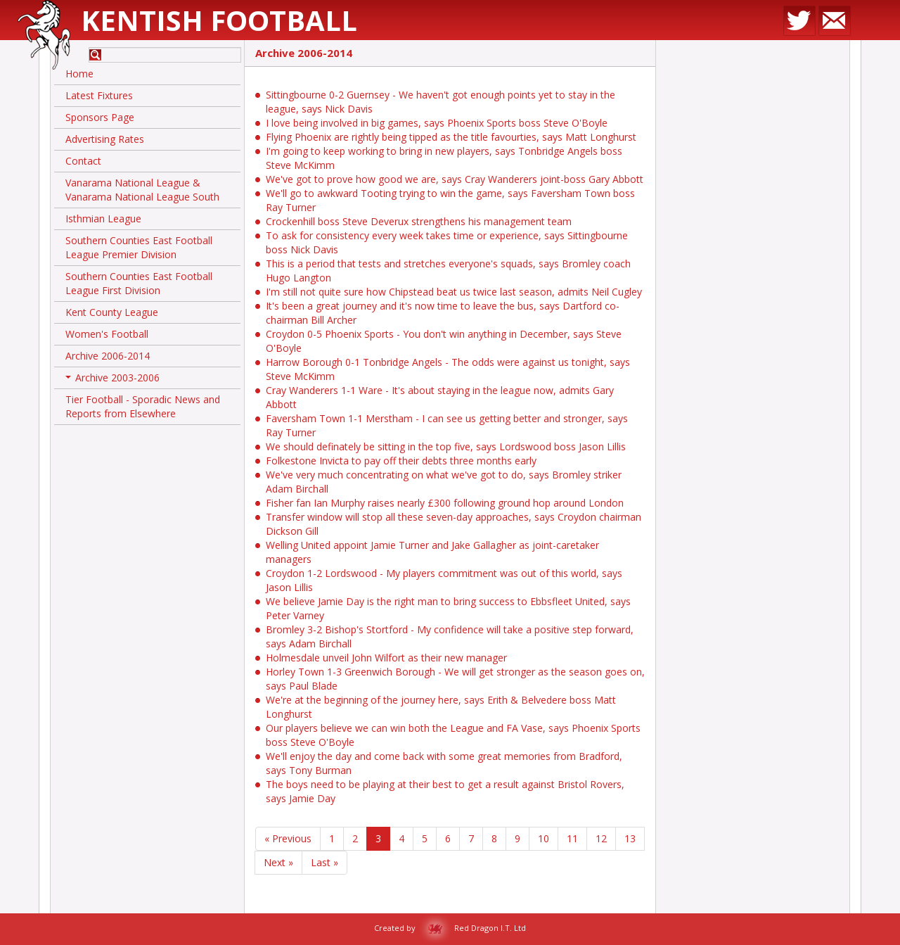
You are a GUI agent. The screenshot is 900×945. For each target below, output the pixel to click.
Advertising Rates (104, 139)
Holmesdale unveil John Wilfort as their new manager (386, 657)
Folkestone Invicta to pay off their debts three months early (401, 460)
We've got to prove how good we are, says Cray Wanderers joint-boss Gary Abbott (454, 179)
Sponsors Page (99, 117)
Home (79, 73)
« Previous (287, 838)
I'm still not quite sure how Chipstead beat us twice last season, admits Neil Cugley (454, 291)
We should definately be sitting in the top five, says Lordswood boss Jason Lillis (446, 446)
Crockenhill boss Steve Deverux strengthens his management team (419, 221)
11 (572, 838)
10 (543, 838)
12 (601, 838)
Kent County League (111, 312)
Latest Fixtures (99, 95)
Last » (324, 862)
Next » (278, 862)
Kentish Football (219, 20)
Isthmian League (103, 218)
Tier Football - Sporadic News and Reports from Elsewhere (142, 406)
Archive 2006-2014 (107, 355)
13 (630, 838)
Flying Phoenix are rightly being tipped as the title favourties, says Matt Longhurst (451, 137)
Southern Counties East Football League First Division (138, 283)
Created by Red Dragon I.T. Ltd (450, 927)
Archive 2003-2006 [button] (112, 380)
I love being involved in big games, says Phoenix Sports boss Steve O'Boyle (437, 122)
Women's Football (106, 334)
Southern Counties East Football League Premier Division (138, 247)
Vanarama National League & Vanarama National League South (142, 189)
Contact (83, 160)
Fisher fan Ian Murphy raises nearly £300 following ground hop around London (445, 502)
